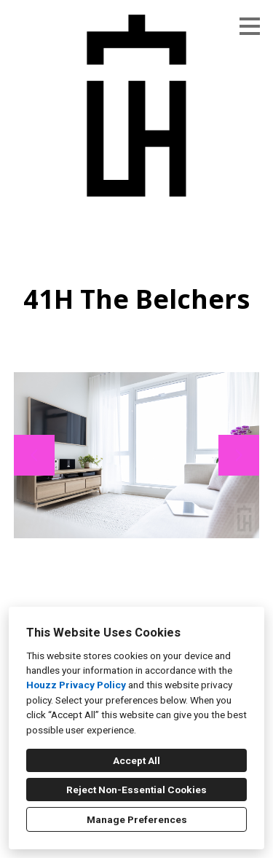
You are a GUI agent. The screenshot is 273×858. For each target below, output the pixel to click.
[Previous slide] (34, 455)
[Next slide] (238, 455)
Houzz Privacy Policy (76, 684)
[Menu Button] (249, 26)
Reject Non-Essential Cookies (136, 789)
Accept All (136, 760)
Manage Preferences (137, 819)
